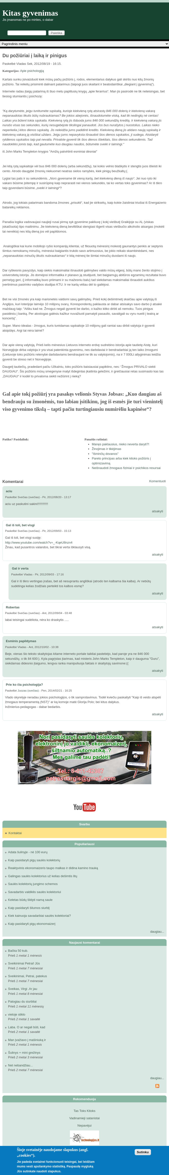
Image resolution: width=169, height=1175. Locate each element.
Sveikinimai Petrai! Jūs (24, 963)
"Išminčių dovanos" (105, 454)
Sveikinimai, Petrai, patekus (27, 976)
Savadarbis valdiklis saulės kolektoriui (34, 892)
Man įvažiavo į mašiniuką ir (27, 1040)
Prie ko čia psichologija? (24, 684)
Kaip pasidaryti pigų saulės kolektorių (34, 860)
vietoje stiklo (16, 1014)
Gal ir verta (20, 568)
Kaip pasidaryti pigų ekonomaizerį (31, 924)
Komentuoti (157, 481)
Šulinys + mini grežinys (24, 1052)
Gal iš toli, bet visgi (20, 525)
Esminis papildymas (21, 641)
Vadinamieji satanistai (84, 1118)
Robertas (12, 607)
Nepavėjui (84, 1125)
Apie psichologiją (32, 71)
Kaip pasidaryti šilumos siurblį (29, 908)
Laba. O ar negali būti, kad (26, 1027)
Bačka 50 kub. (18, 950)
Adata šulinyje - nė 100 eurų (27, 852)
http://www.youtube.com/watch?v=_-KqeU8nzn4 (38, 542)
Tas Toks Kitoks (84, 1111)
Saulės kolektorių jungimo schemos (33, 884)
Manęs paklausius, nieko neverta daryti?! (120, 444)
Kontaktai (15, 833)
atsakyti (157, 511)
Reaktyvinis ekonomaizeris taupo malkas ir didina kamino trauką (53, 868)
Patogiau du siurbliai (22, 1001)
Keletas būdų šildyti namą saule (30, 900)
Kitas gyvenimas (30, 13)
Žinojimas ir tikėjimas (106, 449)
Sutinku (143, 1152)
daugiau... (157, 931)
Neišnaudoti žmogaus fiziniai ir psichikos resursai (126, 468)
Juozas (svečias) (28, 690)
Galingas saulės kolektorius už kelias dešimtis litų (42, 876)
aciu (9, 491)
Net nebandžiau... (20, 1065)
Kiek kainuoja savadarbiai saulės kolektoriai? (39, 916)
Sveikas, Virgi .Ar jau (22, 989)
